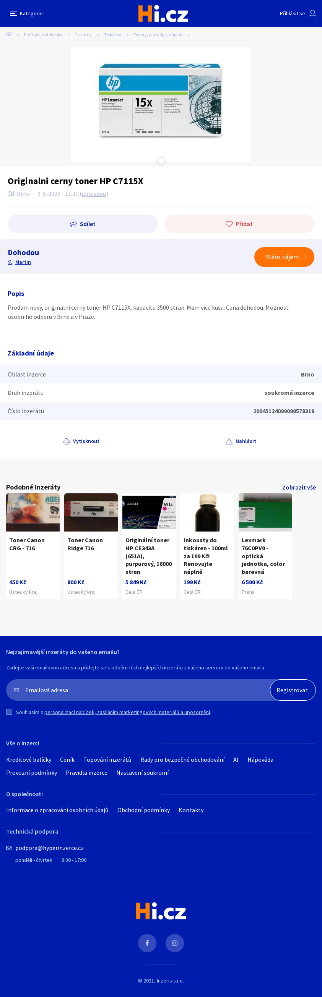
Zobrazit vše (299, 487)
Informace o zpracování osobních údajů (57, 810)
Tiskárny (83, 34)
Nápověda (260, 759)
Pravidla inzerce (86, 772)
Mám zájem (282, 256)
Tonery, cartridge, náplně (157, 34)
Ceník (67, 759)
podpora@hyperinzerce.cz (49, 848)
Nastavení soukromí (142, 772)
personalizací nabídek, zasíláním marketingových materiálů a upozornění (127, 712)
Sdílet (88, 224)
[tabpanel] (161, 104)
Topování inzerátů (107, 759)
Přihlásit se (292, 13)
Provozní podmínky (31, 772)
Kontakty (191, 810)
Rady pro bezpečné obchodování (182, 759)
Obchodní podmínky (143, 810)
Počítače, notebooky (43, 34)
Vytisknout (86, 441)
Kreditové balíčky (28, 759)
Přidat (244, 224)
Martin (23, 262)
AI (236, 759)
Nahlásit (246, 441)
